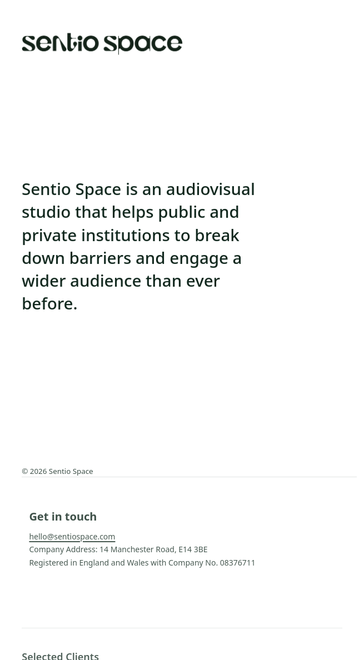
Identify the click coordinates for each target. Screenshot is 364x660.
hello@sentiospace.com (72, 536)
